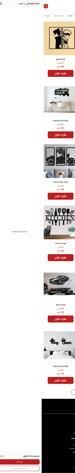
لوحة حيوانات (56, 59)
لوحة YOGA (56, 243)
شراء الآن (56, 73)
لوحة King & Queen (19, 366)
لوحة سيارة (19, 304)
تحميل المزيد (37, 392)
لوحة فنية (56, 304)
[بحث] (4, 6)
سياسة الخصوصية (37, 452)
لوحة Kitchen (19, 243)
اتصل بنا (37, 464)
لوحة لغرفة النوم (56, 366)
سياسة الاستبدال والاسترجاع (37, 448)
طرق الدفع (37, 429)
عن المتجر (37, 425)
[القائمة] (71, 6)
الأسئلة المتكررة (37, 468)
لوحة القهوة (56, 182)
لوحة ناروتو (18, 59)
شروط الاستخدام (37, 444)
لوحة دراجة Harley (19, 182)
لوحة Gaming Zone (19, 120)
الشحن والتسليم (37, 432)
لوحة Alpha (56, 120)
